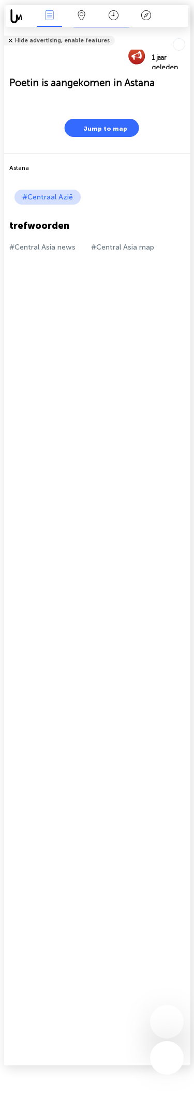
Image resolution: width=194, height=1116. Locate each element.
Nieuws (49, 16)
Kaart (82, 16)
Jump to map (98, 128)
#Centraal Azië (47, 197)
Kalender (113, 16)
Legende (146, 16)
